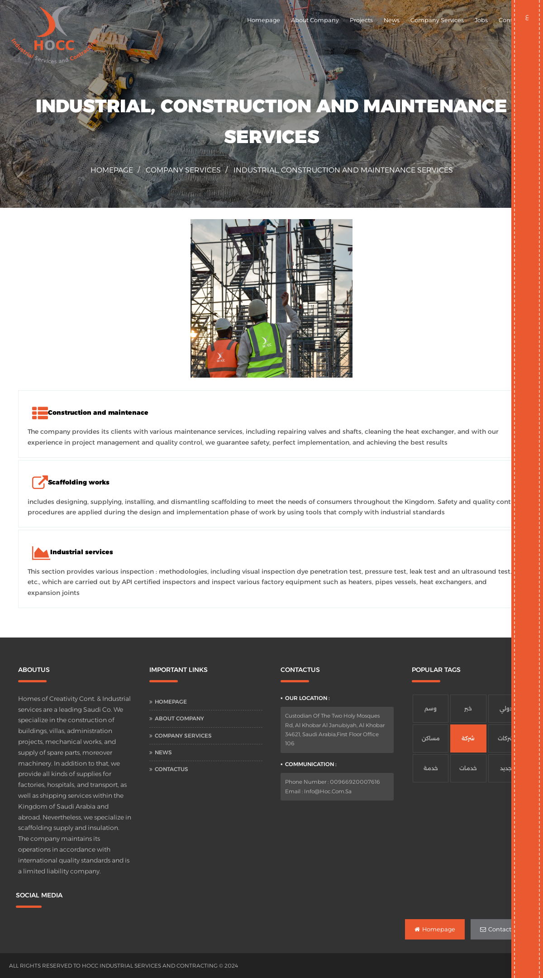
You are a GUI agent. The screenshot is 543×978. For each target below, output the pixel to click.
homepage (111, 170)
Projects (361, 20)
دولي (506, 708)
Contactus (171, 769)
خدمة (431, 768)
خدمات (468, 768)
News (392, 20)
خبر (468, 708)
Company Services (437, 20)
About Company (315, 20)
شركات (506, 738)
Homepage (263, 20)
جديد (506, 768)
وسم (430, 708)
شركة (468, 738)
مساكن (431, 738)
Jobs (481, 20)
